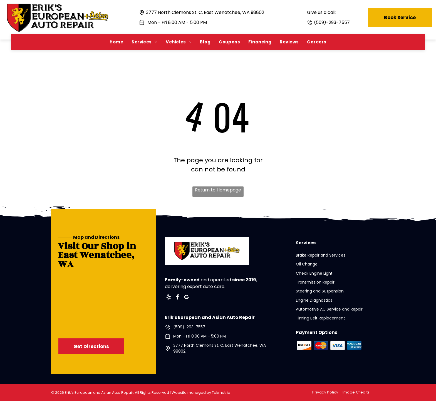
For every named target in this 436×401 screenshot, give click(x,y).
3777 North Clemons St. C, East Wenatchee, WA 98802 (205, 12)
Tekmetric (221, 392)
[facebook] (178, 297)
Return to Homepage (218, 190)
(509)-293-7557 (332, 22)
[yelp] (169, 297)
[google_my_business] (186, 297)
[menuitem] (116, 41)
